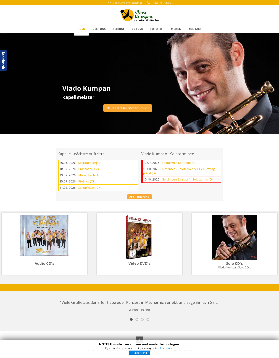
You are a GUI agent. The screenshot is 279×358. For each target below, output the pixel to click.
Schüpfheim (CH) (90, 187)
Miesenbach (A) (88, 175)
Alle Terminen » (139, 196)
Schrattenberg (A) (90, 163)
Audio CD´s (44, 263)
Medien (176, 29)
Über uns (99, 29)
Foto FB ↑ (157, 29)
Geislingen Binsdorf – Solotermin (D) (187, 179)
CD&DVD (137, 29)
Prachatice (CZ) (88, 169)
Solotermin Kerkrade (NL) (179, 163)
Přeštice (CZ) (86, 181)
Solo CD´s (234, 263)
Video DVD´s (139, 263)
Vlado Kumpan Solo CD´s (234, 267)
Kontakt (195, 29)
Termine (119, 29)
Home (81, 29)
